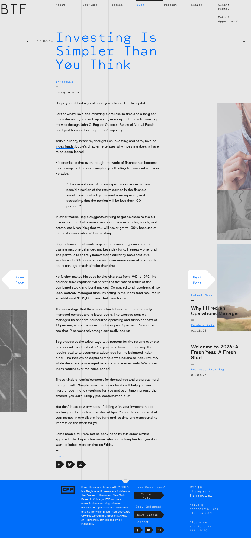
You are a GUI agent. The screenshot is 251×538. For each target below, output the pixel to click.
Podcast (170, 4)
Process (116, 4)
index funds (65, 146)
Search (196, 4)
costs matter (111, 396)
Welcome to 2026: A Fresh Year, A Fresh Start (215, 352)
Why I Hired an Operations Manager (215, 310)
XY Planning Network (95, 519)
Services (90, 4)
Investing (64, 81)
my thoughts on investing (108, 141)
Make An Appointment (228, 19)
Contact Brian (151, 495)
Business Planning (207, 369)
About (60, 4)
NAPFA (121, 515)
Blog (140, 4)
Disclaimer (199, 522)
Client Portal (224, 6)
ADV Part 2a (200, 526)
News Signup (149, 514)
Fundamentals (202, 325)
